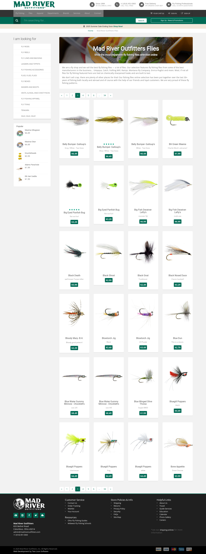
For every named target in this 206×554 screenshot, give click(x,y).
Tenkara (25, 110)
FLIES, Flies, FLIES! (29, 75)
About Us (163, 503)
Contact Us (72, 503)
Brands (62, 13)
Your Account (73, 511)
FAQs (116, 514)
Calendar (163, 514)
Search (141, 20)
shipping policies (167, 530)
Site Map (117, 517)
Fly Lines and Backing (31, 58)
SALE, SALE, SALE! (28, 116)
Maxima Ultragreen (32, 130)
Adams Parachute (32, 165)
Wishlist (71, 508)
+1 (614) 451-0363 (128, 4)
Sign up (187, 13)
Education (164, 511)
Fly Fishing (19, 13)
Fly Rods (25, 46)
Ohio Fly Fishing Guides (77, 520)
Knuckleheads (30, 153)
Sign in (174, 13)
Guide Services (166, 508)
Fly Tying (25, 104)
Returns (117, 506)
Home (90, 30)
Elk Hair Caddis (31, 176)
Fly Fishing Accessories (32, 69)
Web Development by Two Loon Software (30, 551)
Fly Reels (25, 52)
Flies (29, 13)
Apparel (37, 13)
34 (105, 95)
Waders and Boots (30, 87)
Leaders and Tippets (30, 64)
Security (117, 511)
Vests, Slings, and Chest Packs (35, 93)
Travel (162, 506)
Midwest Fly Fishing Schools (79, 523)
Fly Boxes (25, 81)
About (80, 13)
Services (71, 13)
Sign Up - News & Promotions (172, 20)
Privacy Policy (119, 508)
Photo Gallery (165, 517)
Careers (163, 520)
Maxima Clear (30, 142)
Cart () (158, 13)
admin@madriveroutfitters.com (26, 532)
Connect (90, 13)
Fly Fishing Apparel (30, 98)
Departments (49, 13)
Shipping (117, 503)
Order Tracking (74, 506)
